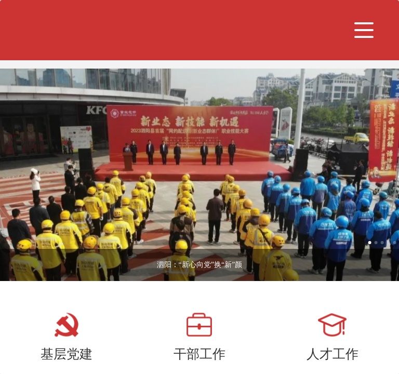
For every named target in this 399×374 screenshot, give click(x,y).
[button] (364, 30)
